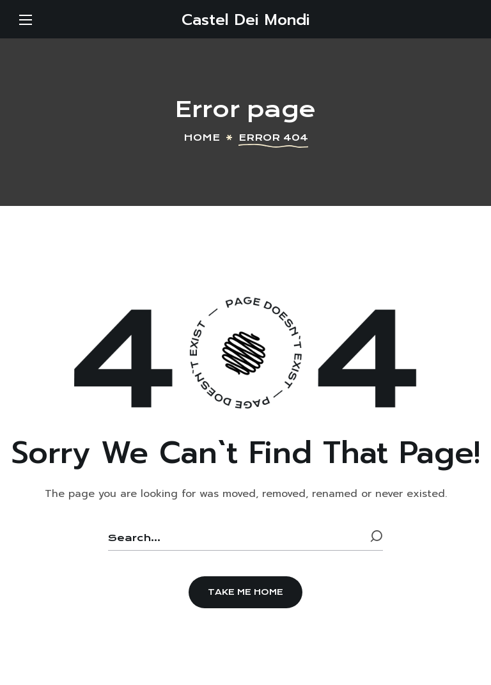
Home (201, 137)
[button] (245, 592)
